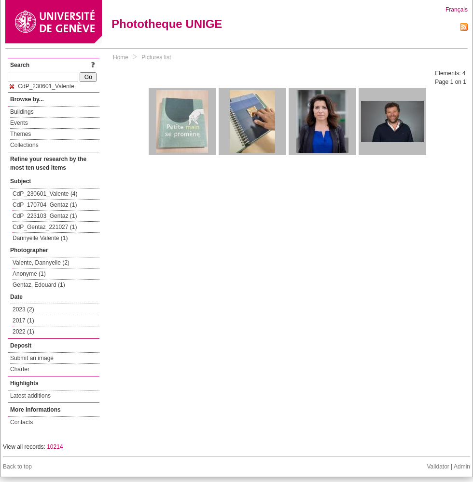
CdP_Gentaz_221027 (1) (45, 227)
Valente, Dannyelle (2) (41, 262)
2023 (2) (23, 309)
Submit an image (32, 358)
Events (19, 123)
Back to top (17, 466)
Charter (19, 369)
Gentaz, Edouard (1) (39, 284)
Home (120, 57)
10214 (55, 446)
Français (456, 9)
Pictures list (156, 57)
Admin (462, 466)
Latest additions (30, 395)
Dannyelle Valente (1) (40, 238)
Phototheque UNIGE (166, 23)
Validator (438, 466)
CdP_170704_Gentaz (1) (45, 204)
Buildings (22, 111)
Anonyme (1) (29, 273)
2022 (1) (23, 331)
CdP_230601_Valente (42, 86)
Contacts (21, 422)
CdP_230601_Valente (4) (45, 193)
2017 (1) (23, 320)
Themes (20, 134)
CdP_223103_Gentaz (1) (45, 216)
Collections (24, 145)
